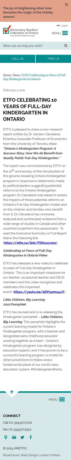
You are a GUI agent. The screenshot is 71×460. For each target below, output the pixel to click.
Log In (62, 25)
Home (7, 75)
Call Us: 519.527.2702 (17, 422)
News (16, 75)
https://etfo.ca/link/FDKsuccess (30, 243)
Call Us (17, 58)
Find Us (53, 58)
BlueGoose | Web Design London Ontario (31, 455)
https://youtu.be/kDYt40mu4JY (39, 292)
